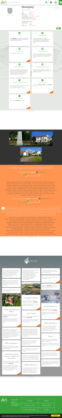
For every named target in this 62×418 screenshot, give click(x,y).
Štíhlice (50, 190)
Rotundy (53, 211)
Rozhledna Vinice (51, 219)
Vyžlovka (29, 195)
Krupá (34, 185)
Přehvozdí (33, 188)
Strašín (10, 192)
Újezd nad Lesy (37, 193)
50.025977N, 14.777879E (34, 16)
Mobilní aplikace (46, 405)
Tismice (52, 192)
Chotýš (45, 182)
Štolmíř (55, 190)
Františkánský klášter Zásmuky (47, 234)
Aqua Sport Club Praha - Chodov (15, 234)
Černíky (33, 182)
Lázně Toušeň (26, 227)
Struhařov (16, 192)
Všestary (23, 195)
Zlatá (39, 195)
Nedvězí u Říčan (43, 187)
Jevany (46, 184)
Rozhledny (19, 211)
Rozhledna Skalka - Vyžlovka (44, 217)
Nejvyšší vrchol (15, 214)
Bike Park (22, 214)
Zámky (29, 211)
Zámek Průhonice (48, 226)
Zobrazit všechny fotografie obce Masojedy (31, 163)
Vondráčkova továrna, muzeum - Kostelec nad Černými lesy (25, 221)
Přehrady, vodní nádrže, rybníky (53, 208)
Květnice (43, 185)
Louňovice (9, 187)
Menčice (15, 187)
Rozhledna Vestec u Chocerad (47, 230)
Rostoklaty (19, 190)
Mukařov (31, 187)
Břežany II (14, 182)
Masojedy (28, 7)
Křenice (30, 185)
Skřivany (30, 190)
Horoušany (35, 184)
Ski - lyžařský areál (34, 208)
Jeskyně (59, 211)
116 (30, 22)
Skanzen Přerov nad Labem (16, 226)
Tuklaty (30, 193)
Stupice (22, 192)
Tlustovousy (10, 193)
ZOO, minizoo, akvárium (11, 208)
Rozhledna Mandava (30, 229)
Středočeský (31, 12)
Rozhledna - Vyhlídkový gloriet (14, 227)
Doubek (9, 184)
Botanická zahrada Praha (31, 234)
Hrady (24, 211)
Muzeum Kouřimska (13, 224)
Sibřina (25, 190)
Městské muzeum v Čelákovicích (33, 226)
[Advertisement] (31, 120)
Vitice (47, 193)
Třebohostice (17, 193)
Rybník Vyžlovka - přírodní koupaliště (15, 219)
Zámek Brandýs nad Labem (45, 232)
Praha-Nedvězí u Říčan (23, 188)
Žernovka (34, 195)
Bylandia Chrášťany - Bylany (14, 222)
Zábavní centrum (42, 214)
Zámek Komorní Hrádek (49, 227)
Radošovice (8, 190)
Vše (3, 208)
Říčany (14, 190)
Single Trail (28, 214)
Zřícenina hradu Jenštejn (43, 229)
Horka (21, 184)
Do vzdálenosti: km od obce (26, 172)
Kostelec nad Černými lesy (14, 185)
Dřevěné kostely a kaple (44, 211)
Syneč (37, 192)
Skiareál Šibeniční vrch (29, 222)
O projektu (29, 400)
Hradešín (41, 184)
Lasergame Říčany (47, 221)
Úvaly (44, 193)
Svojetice (32, 192)
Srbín (45, 190)
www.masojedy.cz (33, 25)
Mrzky (26, 187)
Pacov (14, 188)
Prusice (52, 188)
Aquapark (20, 208)
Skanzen (42, 208)
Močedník (21, 187)
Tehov (41, 192)
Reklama (46, 400)
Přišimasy (39, 188)
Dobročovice (51, 182)
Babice (8, 182)
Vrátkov (52, 193)
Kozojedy (24, 185)
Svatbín (27, 192)
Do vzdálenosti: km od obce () (24, 198)
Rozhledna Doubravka (17, 229)
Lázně (8, 214)
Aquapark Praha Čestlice (27, 224)
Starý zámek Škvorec (30, 217)
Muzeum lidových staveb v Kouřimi (45, 222)
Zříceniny (35, 211)
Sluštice (41, 190)
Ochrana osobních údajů (29, 409)
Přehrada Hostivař (36, 227)
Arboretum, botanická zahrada (8, 211)
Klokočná (51, 184)
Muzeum (35, 214)
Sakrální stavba (52, 214)
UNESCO (27, 208)
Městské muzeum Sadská (31, 230)
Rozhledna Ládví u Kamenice (16, 232)
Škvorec (36, 190)
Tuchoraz (24, 193)
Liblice (48, 185)
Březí (19, 182)
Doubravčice (15, 184)
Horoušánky (27, 184)
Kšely (38, 185)
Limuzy (53, 185)
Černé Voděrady (25, 182)
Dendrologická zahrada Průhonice (44, 224)
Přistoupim (46, 188)
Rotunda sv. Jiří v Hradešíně (16, 217)
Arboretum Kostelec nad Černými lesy (36, 219)
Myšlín (36, 187)
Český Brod (31, 14)
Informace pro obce (29, 405)
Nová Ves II (52, 187)
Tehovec (46, 192)
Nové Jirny (9, 188)
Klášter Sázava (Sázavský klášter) (14, 230)
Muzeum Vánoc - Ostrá (31, 232)
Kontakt (46, 409)
